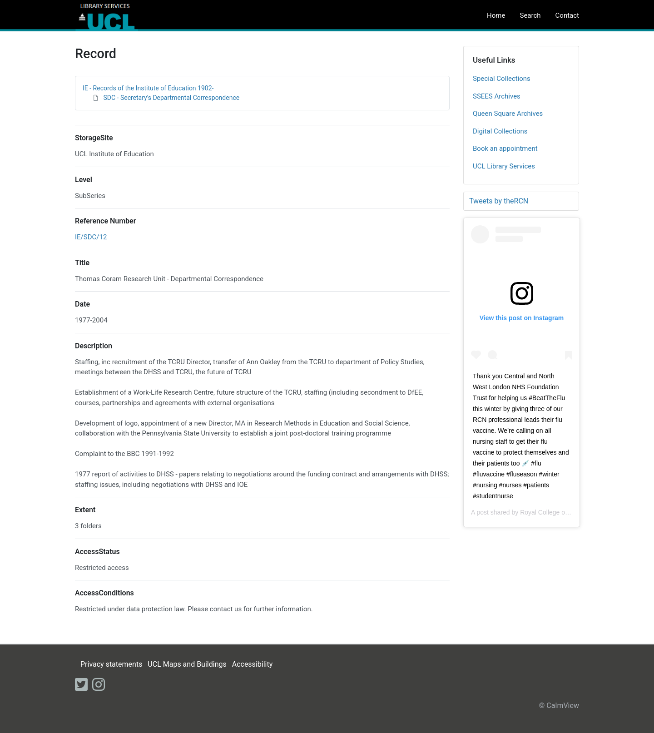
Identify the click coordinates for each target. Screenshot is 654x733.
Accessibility (252, 664)
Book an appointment (505, 148)
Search (530, 15)
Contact (567, 15)
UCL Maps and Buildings (187, 664)
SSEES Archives (496, 96)
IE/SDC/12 (91, 237)
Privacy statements (111, 664)
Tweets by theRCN (498, 201)
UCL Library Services (504, 166)
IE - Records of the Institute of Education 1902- (148, 88)
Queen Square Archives (508, 113)
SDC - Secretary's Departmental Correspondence (171, 97)
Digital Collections (500, 131)
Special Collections (501, 78)
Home (496, 15)
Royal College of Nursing (555, 512)
